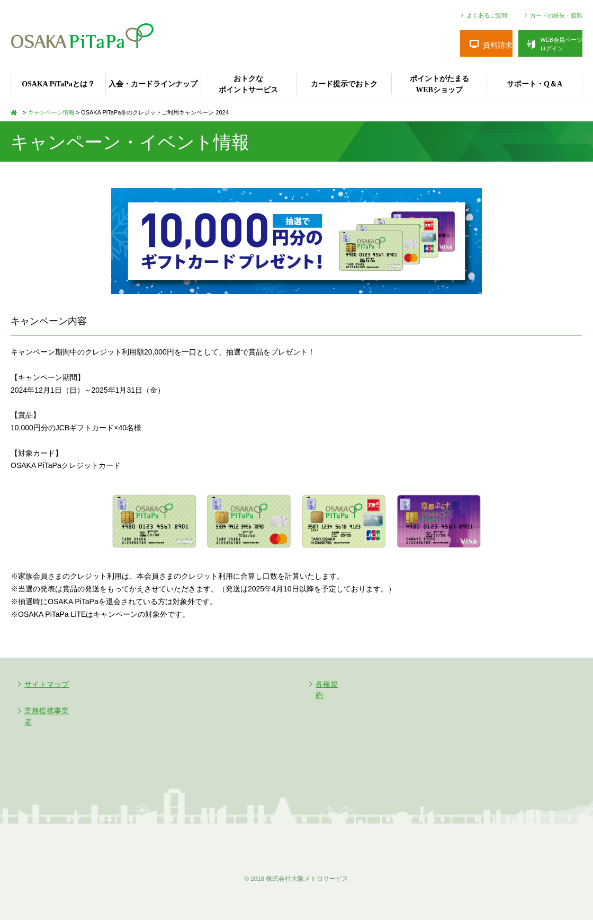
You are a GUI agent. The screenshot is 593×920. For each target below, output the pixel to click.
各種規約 (331, 684)
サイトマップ (47, 684)
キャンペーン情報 (51, 112)
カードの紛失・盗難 (556, 16)
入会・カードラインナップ (153, 84)
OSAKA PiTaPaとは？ (58, 84)
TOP (16, 113)
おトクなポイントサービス (248, 84)
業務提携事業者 (51, 710)
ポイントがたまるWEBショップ (439, 84)
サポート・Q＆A (534, 84)
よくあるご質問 (486, 16)
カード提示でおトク (344, 84)
